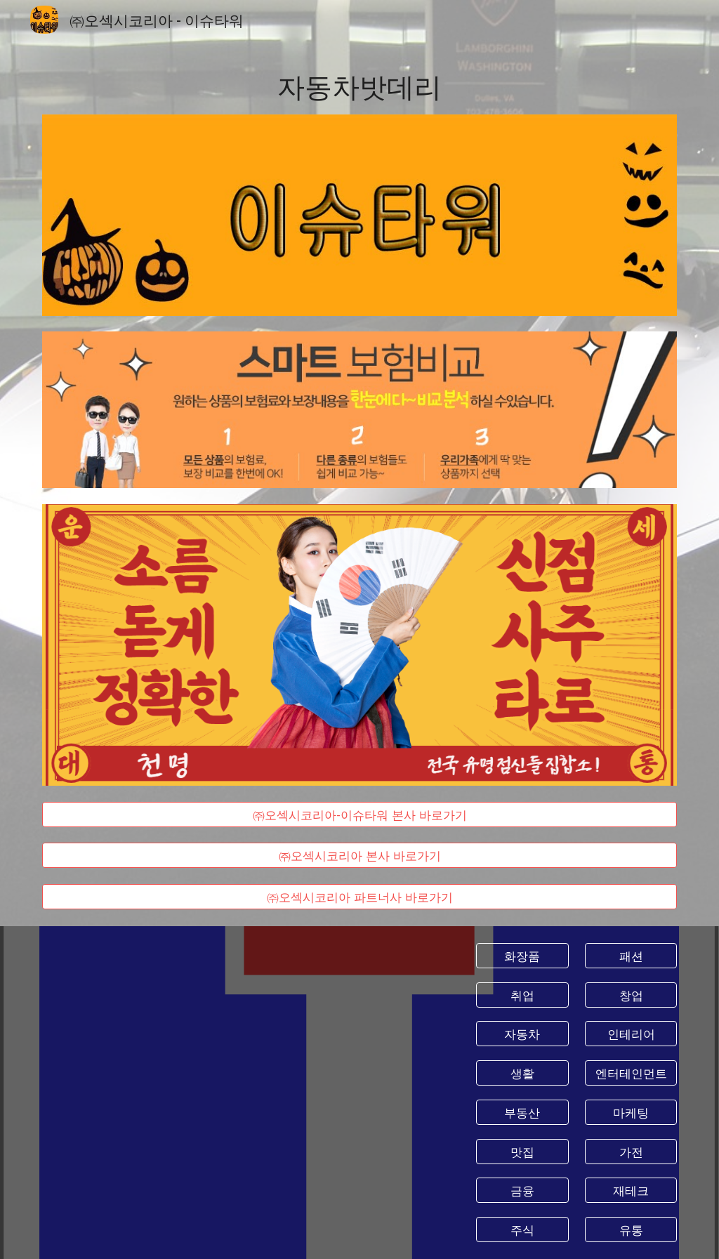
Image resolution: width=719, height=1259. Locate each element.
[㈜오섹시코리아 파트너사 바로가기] (360, 897)
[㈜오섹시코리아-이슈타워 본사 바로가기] (360, 814)
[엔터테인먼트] (631, 1073)
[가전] (631, 1151)
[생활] (522, 1073)
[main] (360, 85)
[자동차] (522, 1034)
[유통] (631, 1230)
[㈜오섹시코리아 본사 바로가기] (360, 856)
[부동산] (522, 1112)
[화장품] (522, 956)
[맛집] (522, 1151)
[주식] (522, 1230)
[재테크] (631, 1191)
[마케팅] (631, 1112)
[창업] (631, 995)
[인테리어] (631, 1034)
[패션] (631, 956)
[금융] (522, 1191)
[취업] (522, 995)
